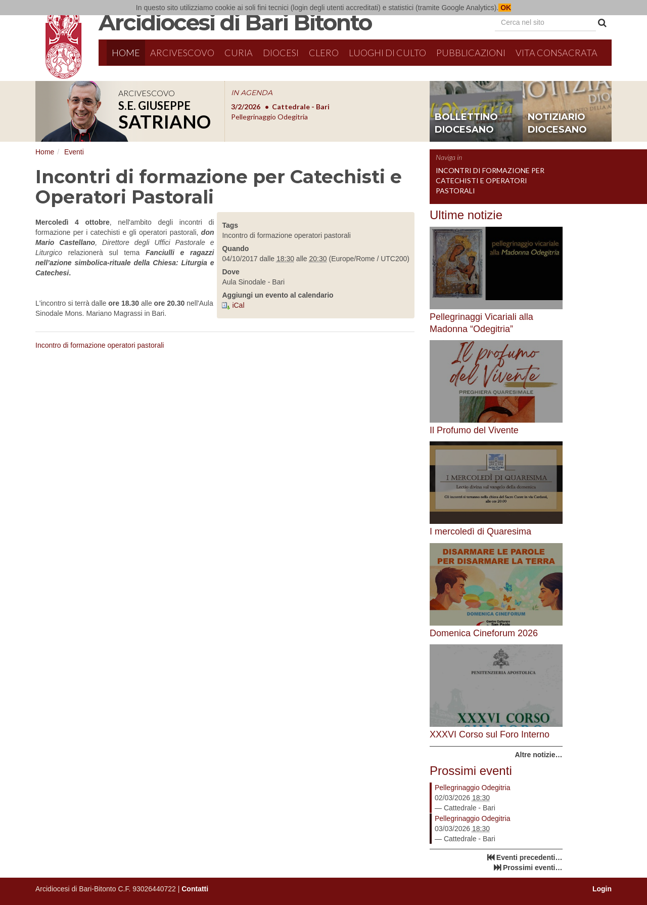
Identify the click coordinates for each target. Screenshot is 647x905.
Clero (324, 52)
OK (504, 8)
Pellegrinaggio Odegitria (472, 788)
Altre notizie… (538, 755)
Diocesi (281, 52)
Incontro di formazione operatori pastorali (99, 345)
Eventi (74, 152)
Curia (238, 52)
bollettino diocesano (466, 123)
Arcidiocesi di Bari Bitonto (235, 22)
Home (126, 52)
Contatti (194, 889)
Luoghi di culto (387, 52)
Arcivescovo (182, 52)
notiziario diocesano (557, 123)
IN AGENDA (251, 92)
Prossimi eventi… (533, 867)
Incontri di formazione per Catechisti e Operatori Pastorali (490, 180)
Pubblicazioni (470, 52)
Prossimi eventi (471, 770)
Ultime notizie (466, 215)
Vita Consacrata (556, 52)
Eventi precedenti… (529, 857)
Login (602, 889)
